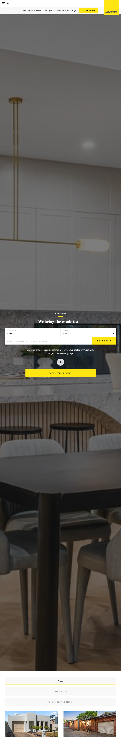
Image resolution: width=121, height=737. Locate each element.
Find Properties (104, 341)
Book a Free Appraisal (60, 373)
